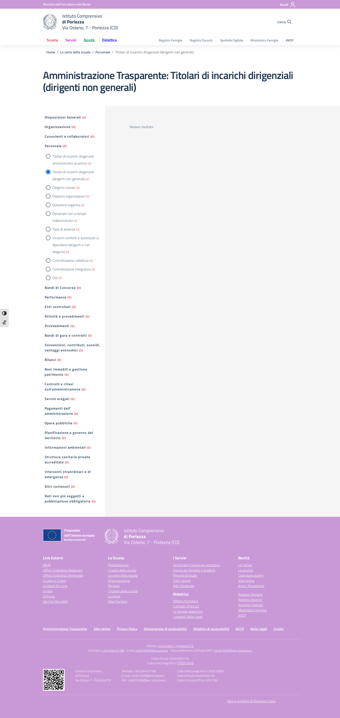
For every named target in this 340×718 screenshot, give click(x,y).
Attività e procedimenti (64, 316)
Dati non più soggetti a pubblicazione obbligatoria (67, 498)
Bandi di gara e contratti (66, 335)
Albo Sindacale (183, 585)
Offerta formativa (185, 601)
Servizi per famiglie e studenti (194, 570)
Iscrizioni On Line (55, 585)
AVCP (289, 40)
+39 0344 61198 (113, 650)
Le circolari (245, 570)
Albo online (246, 580)
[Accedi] (288, 4)
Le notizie (245, 565)
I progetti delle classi (188, 616)
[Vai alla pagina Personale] (102, 52)
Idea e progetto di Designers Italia (251, 701)
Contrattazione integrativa (71, 269)
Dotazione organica (66, 204)
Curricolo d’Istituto (186, 606)
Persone (114, 585)
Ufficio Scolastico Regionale (62, 570)
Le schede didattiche (188, 611)
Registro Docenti (201, 40)
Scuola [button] (52, 40)
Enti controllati (58, 306)
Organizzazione (57, 126)
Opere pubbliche (58, 423)
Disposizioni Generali (63, 117)
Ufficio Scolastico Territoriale (63, 575)
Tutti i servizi (182, 580)
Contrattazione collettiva (70, 260)
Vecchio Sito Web (55, 601)
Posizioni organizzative (68, 196)
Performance (55, 297)
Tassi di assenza (63, 229)
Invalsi (47, 591)
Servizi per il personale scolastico (196, 565)
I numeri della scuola (122, 591)
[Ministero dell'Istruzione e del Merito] (67, 4)
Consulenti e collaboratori (67, 136)
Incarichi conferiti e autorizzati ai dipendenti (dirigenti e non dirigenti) (75, 244)
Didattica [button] (109, 40)
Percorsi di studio (185, 575)
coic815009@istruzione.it (151, 650)
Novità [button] (89, 40)
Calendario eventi (250, 575)
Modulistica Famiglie (264, 40)
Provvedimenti (57, 325)
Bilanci (50, 359)
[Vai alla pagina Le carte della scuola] (75, 52)
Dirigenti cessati (63, 187)
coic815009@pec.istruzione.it (233, 650)
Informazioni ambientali (65, 447)
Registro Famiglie (170, 40)
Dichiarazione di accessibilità (165, 628)
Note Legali (258, 628)
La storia (114, 596)
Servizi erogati (57, 398)
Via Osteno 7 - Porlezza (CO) (175, 646)
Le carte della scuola (122, 575)
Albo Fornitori (117, 601)
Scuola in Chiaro (54, 580)
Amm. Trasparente (251, 585)
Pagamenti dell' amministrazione (59, 411)
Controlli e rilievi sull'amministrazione (62, 386)
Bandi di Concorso (60, 287)
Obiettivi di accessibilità (211, 628)
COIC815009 (185, 663)
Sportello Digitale (231, 40)
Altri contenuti (57, 486)
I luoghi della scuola (122, 570)
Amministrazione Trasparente (65, 628)
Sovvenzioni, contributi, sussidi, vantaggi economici (72, 347)
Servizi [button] (70, 40)
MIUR (47, 565)
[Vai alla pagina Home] (50, 52)
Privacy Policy (127, 628)
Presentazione (118, 565)
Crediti (279, 628)
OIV (55, 277)
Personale (53, 145)
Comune (49, 596)
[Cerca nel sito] (284, 22)
